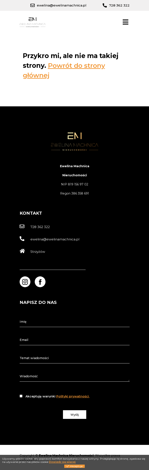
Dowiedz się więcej (62, 462)
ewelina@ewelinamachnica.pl (49, 239)
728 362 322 (35, 227)
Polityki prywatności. (72, 396)
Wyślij (75, 414)
